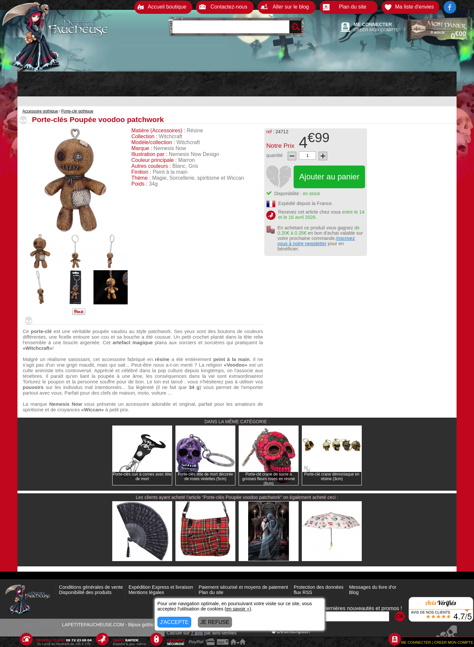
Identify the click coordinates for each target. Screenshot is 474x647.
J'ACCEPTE (174, 622)
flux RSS (303, 592)
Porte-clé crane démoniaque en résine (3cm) (331, 476)
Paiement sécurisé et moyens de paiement (243, 587)
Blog (354, 592)
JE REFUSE (214, 622)
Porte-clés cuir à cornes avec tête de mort (142, 476)
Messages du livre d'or (373, 587)
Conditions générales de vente (91, 587)
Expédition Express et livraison (160, 587)
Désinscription (291, 631)
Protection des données (318, 587)
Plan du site (210, 592)
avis (197, 632)
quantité (274, 155)
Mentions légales (146, 592)
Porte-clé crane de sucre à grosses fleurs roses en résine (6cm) (268, 479)
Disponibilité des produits (85, 592)
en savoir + (238, 608)
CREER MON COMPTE (376, 29)
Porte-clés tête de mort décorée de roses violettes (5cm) (205, 476)
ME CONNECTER (373, 24)
